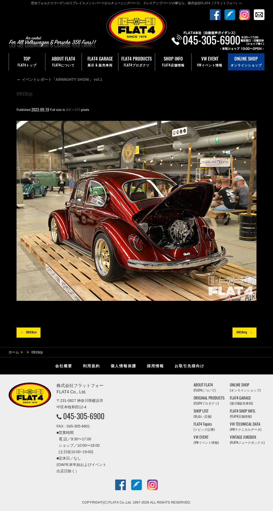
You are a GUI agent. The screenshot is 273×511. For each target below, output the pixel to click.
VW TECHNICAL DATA (245, 426)
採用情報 (155, 366)
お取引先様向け (189, 366)
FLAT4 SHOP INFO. (243, 413)
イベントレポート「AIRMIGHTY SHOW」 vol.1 (59, 79)
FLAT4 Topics (204, 426)
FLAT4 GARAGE (100, 61)
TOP (27, 61)
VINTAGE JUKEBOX (247, 439)
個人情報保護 (123, 366)
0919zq (241, 332)
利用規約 (91, 366)
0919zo (31, 332)
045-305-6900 (84, 416)
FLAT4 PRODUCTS (136, 61)
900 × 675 (73, 110)
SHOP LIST (202, 413)
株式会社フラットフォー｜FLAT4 (136, 30)
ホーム (14, 352)
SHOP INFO (173, 61)
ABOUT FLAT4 (63, 61)
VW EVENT (210, 61)
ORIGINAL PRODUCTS (209, 400)
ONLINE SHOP (246, 61)
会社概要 (63, 366)
